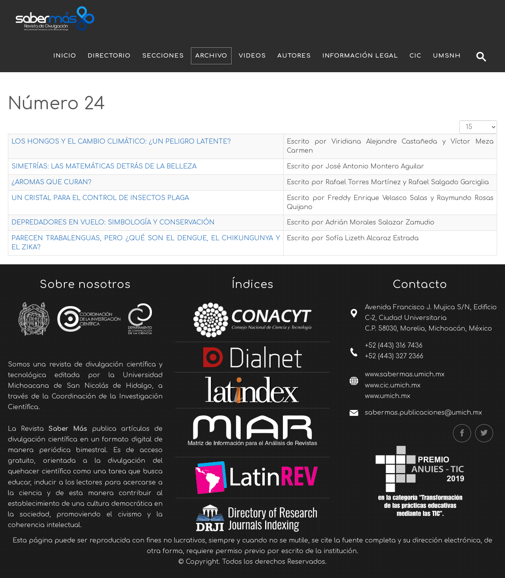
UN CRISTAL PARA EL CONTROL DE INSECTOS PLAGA (100, 198)
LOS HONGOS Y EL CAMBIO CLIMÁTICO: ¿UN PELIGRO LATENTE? (121, 141)
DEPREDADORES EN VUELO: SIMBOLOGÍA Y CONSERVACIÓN (113, 222)
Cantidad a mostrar (459, 120)
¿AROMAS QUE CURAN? (51, 182)
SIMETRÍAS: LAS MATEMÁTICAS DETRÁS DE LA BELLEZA (103, 166)
